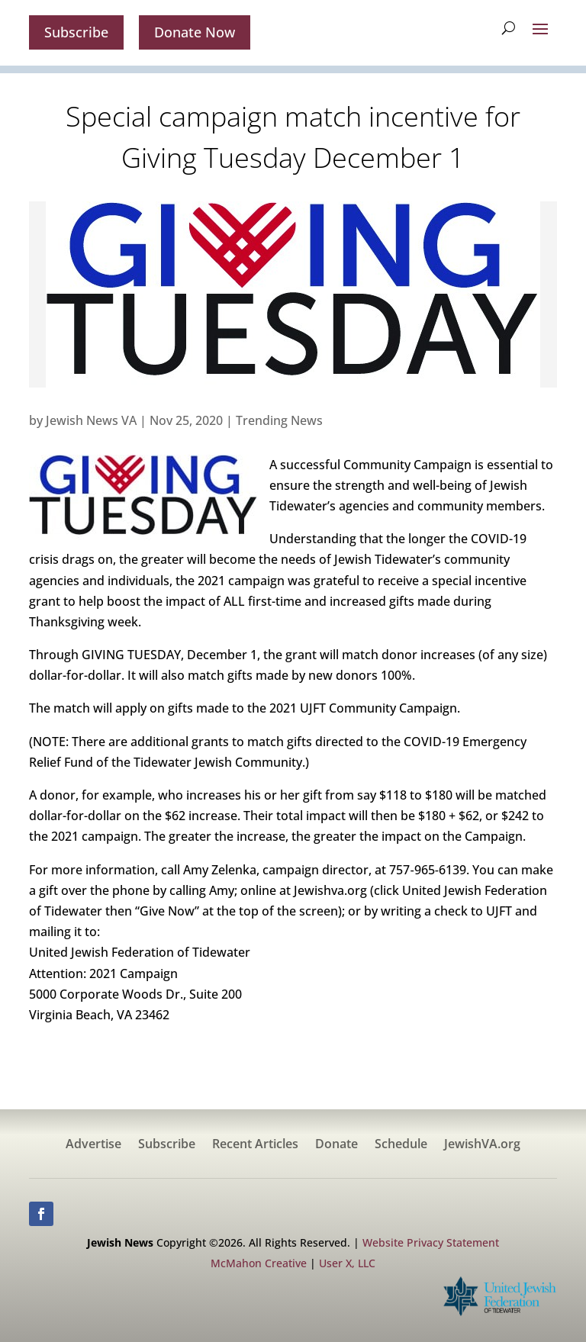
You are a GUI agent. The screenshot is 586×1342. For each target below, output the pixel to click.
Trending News (279, 420)
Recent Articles (255, 1145)
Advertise (93, 1145)
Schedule (401, 1145)
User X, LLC (347, 1263)
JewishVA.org (482, 1145)
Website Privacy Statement (430, 1242)
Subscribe (76, 32)
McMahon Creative (259, 1263)
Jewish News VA (91, 420)
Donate (336, 1145)
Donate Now (194, 32)
